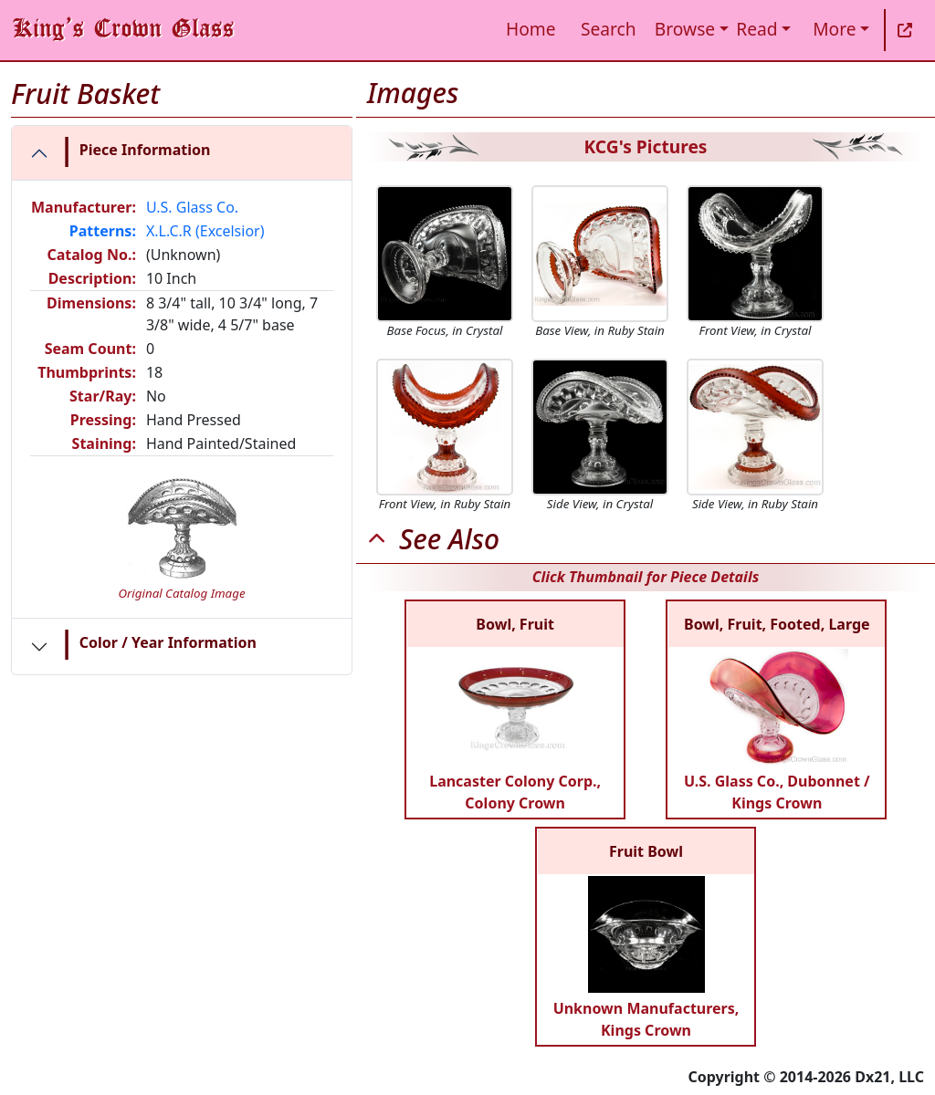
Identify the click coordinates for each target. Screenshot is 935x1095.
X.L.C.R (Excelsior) (205, 231)
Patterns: (102, 231)
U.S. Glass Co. (192, 207)
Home (531, 28)
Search (608, 28)
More (834, 28)
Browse (685, 28)
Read (756, 28)
